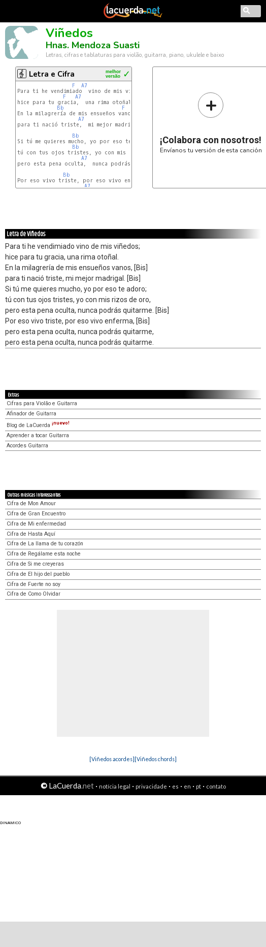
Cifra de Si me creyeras (35, 564)
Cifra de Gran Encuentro (36, 513)
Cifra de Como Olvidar (33, 594)
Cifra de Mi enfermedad (36, 523)
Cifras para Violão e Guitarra (42, 403)
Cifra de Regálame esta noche (44, 553)
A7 (84, 85)
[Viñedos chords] (156, 759)
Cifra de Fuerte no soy (33, 584)
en (187, 786)
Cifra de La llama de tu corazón (45, 543)
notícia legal (114, 786)
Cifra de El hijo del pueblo (38, 574)
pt (198, 786)
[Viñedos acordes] (112, 759)
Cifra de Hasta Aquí (31, 534)
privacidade (151, 786)
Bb (60, 108)
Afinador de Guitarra (31, 413)
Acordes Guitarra (27, 445)
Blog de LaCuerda (38, 425)
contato (216, 786)
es (175, 786)
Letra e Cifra (52, 74)
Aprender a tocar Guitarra (38, 435)
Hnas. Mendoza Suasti (93, 45)
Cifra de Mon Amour (31, 503)
